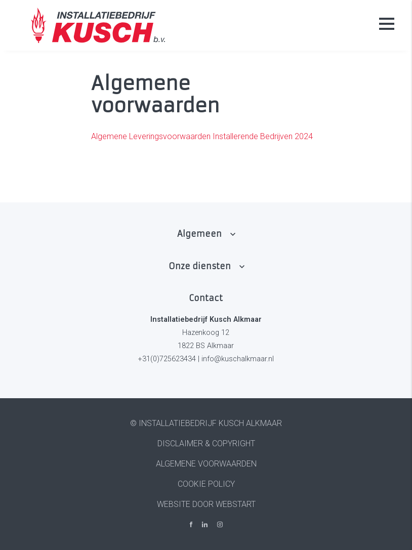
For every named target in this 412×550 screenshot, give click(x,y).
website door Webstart (206, 504)
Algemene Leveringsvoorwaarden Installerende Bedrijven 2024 (202, 136)
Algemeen (199, 234)
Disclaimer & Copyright (206, 443)
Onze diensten (200, 266)
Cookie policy (206, 484)
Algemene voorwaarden (206, 464)
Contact (206, 298)
